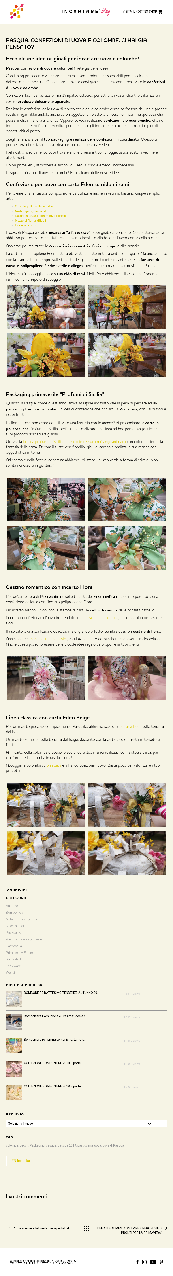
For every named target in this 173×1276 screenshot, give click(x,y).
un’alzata (54, 765)
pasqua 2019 (67, 1145)
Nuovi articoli (15, 926)
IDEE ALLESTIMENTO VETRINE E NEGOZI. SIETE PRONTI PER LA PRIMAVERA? (130, 1228)
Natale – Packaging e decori (25, 919)
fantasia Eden (130, 727)
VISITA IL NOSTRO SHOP (143, 11)
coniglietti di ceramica (49, 639)
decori (24, 1145)
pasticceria (85, 1145)
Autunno (12, 906)
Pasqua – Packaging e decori (26, 939)
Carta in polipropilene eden (34, 206)
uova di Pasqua (113, 1145)
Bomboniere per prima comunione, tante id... (55, 1039)
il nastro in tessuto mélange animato (95, 442)
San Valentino (16, 959)
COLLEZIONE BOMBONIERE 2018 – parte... (53, 1063)
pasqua (51, 1145)
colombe (12, 1145)
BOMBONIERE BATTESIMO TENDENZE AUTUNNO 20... (61, 993)
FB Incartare (22, 1161)
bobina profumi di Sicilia (43, 442)
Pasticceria (14, 946)
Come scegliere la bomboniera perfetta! (41, 1228)
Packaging (13, 932)
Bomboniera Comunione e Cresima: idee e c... (56, 1016)
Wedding (12, 972)
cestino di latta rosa (101, 618)
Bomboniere (14, 912)
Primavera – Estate (19, 952)
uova (97, 1145)
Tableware (13, 966)
